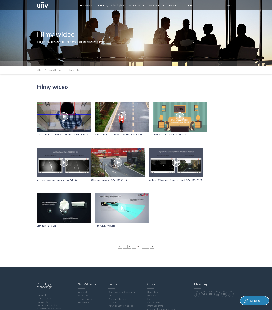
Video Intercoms (44, 276)
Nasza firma (152, 232)
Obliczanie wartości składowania (46, 268)
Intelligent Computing (47, 279)
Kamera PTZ (43, 241)
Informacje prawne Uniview (222, 307)
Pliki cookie (203, 307)
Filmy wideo (83, 242)
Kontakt (151, 239)
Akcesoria (41, 286)
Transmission (43, 264)
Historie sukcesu (85, 239)
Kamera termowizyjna (47, 245)
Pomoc (174, 5)
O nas (191, 5)
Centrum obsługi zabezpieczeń (161, 249)
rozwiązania (136, 5)
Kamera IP (42, 235)
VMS (39, 254)
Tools (111, 235)
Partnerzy (151, 235)
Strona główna (84, 5)
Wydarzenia (83, 235)
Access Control (44, 273)
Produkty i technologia (111, 5)
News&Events (155, 5)
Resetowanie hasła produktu (121, 232)
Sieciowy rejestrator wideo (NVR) (49, 249)
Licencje (112, 242)
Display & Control (45, 260)
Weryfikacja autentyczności (120, 245)
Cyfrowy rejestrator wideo (49, 257)
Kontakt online (154, 242)
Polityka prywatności (187, 307)
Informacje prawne (156, 245)
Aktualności (83, 232)
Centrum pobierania (117, 239)
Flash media (42, 289)
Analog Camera (44, 238)
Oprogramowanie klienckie (49, 283)
